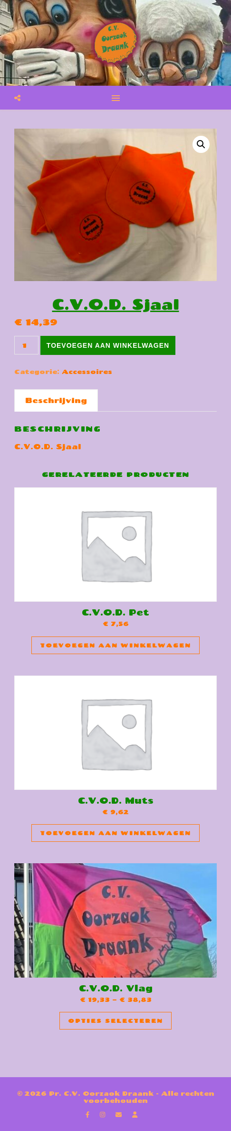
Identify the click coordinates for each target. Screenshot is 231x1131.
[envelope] (120, 1114)
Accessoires (87, 371)
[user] (134, 1114)
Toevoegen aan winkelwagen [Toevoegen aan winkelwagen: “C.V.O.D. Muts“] (115, 833)
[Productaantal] (26, 345)
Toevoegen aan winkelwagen (108, 345)
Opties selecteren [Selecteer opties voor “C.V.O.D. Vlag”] (115, 1021)
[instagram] (103, 1114)
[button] (201, 144)
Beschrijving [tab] (56, 400)
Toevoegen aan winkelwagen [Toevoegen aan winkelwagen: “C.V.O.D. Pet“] (115, 645)
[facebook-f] (89, 1114)
